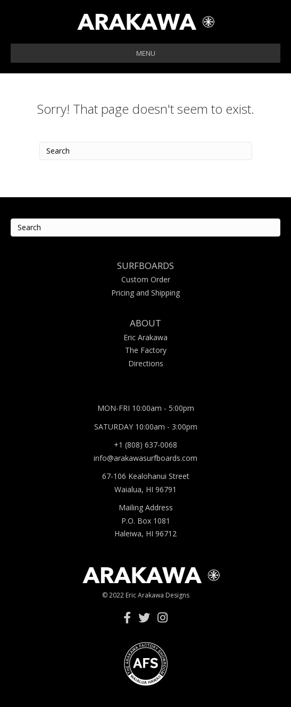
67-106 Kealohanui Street (145, 476)
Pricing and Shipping (145, 293)
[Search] (145, 151)
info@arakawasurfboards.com (145, 458)
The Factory (146, 350)
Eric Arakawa (145, 337)
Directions (145, 363)
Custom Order (145, 279)
